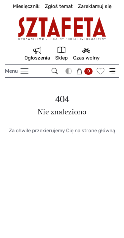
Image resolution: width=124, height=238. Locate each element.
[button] (85, 71)
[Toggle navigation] (17, 71)
